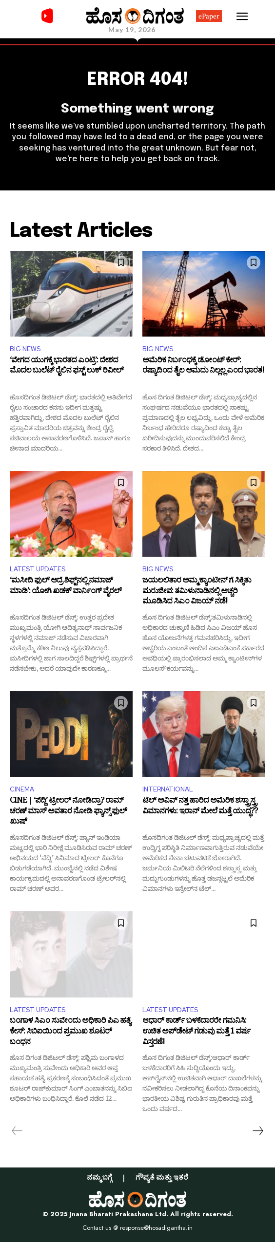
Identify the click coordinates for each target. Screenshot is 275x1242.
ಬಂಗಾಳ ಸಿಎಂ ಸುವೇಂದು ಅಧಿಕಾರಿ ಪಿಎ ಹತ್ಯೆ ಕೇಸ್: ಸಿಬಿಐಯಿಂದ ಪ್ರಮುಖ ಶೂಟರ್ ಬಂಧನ (70, 1032)
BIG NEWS (25, 349)
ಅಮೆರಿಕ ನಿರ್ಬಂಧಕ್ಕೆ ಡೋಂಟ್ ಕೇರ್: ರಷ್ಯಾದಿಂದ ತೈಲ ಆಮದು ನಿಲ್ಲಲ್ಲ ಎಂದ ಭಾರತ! (203, 367)
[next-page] (257, 1131)
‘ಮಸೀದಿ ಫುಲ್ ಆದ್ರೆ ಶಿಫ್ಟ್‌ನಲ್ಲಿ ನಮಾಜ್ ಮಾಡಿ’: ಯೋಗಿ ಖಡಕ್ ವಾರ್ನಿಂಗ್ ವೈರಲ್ (65, 587)
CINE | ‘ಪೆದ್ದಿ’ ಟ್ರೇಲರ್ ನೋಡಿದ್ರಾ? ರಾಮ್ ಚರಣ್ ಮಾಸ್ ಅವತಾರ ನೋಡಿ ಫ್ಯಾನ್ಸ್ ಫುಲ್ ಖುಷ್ (68, 812)
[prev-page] (17, 1131)
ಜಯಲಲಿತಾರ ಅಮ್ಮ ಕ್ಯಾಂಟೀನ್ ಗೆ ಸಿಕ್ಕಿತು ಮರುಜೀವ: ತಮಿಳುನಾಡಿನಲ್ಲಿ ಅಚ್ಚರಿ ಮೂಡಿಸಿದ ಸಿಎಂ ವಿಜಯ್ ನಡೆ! (196, 592)
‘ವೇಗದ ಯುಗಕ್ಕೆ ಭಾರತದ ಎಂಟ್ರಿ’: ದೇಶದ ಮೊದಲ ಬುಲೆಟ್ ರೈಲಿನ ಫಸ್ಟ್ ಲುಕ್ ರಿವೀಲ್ (66, 367)
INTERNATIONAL (167, 789)
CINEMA (22, 789)
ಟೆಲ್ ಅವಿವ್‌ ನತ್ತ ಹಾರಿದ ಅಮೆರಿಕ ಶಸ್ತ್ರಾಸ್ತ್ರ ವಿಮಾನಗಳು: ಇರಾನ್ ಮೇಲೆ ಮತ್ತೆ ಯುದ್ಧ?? (199, 807)
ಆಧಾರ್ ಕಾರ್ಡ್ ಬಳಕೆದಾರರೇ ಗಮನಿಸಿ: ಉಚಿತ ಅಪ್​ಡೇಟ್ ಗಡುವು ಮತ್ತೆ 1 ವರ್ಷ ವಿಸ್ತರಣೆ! (196, 1032)
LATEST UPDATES (37, 569)
